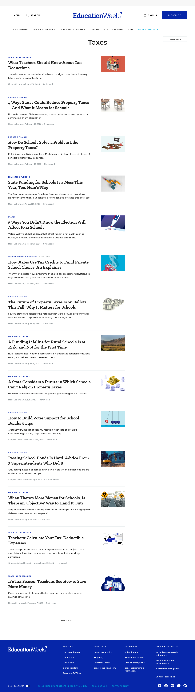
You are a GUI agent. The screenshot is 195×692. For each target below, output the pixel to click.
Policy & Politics (56, 29)
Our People (68, 663)
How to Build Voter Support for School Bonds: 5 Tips (43, 420)
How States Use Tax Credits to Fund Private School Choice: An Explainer (48, 265)
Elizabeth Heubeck (17, 84)
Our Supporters (70, 668)
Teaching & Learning (85, 29)
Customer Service (102, 663)
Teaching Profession (20, 57)
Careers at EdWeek (72, 673)
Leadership (32, 29)
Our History (68, 657)
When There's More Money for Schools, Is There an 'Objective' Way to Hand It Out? (46, 500)
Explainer (44, 257)
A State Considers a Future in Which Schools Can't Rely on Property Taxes (49, 384)
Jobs (142, 29)
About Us (68, 647)
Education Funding (19, 177)
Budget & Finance (18, 97)
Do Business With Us (167, 647)
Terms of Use (99, 686)
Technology (112, 29)
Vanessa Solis (14, 563)
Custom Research (165, 677)
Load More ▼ (66, 620)
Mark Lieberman (16, 124)
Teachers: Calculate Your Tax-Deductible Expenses (46, 540)
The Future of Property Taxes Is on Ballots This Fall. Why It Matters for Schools (47, 304)
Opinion (129, 29)
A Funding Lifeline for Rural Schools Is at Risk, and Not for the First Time (46, 344)
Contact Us (100, 647)
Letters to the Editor (103, 652)
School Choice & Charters (23, 257)
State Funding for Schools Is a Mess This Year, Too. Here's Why (45, 185)
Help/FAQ (98, 657)
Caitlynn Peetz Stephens (20, 440)
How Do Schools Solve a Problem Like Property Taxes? (43, 145)
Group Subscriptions (134, 663)
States (12, 217)
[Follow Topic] (175, 39)
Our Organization (71, 652)
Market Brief (160, 29)
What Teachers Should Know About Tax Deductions (45, 65)
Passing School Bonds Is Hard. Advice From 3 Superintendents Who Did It (48, 460)
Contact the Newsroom (105, 668)
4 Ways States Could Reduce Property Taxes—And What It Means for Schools (48, 105)
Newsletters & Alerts (134, 657)
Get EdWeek (131, 647)
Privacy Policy (120, 686)
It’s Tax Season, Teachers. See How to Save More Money (47, 584)
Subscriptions (131, 652)
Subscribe (174, 15)
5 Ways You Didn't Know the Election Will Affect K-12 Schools (47, 225)
